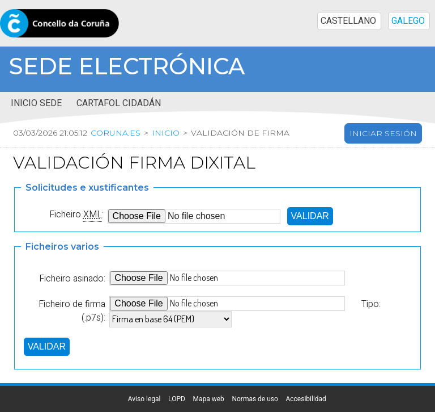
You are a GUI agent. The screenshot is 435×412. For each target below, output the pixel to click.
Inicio (166, 133)
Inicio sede (36, 103)
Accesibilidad (305, 399)
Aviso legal (144, 399)
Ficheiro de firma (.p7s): (72, 311)
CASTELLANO (348, 21)
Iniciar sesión (383, 133)
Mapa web (208, 399)
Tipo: (371, 304)
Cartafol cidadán (118, 103)
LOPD (176, 399)
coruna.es (115, 133)
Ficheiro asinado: (72, 278)
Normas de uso (255, 399)
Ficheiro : (76, 215)
